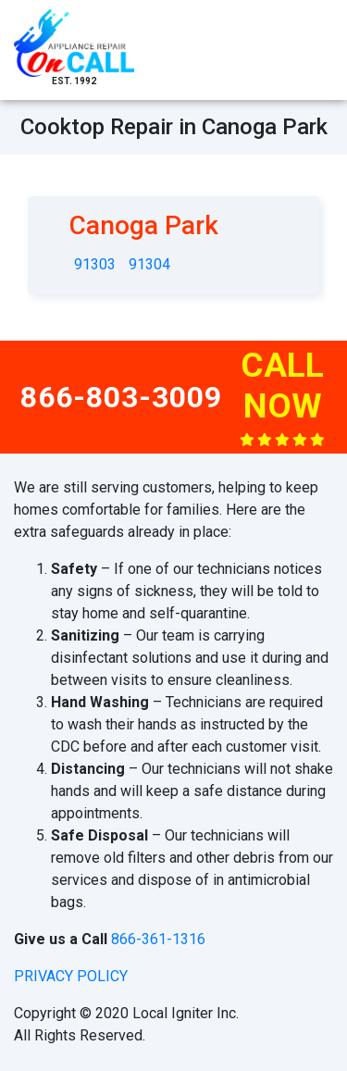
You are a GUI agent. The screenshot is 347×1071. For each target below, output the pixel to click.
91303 (95, 264)
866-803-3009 (121, 397)
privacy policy (71, 976)
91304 (149, 264)
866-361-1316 (158, 939)
